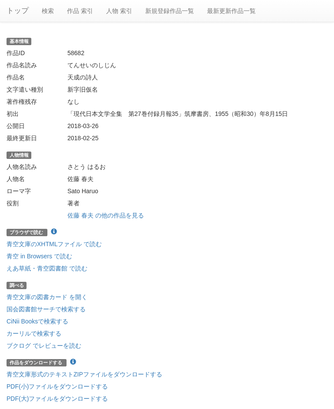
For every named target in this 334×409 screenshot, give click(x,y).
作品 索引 (80, 10)
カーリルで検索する (34, 333)
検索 (48, 10)
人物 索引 (119, 10)
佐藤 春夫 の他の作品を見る (105, 215)
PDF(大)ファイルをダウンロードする (57, 398)
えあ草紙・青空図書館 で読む (47, 268)
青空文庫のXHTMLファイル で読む (54, 244)
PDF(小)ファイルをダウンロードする (57, 386)
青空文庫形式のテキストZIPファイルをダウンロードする (84, 374)
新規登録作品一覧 (169, 10)
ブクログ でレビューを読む (44, 345)
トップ (18, 11)
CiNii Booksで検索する (37, 321)
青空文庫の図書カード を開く (47, 297)
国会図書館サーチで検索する (46, 309)
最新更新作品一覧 (231, 10)
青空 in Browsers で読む (39, 256)
